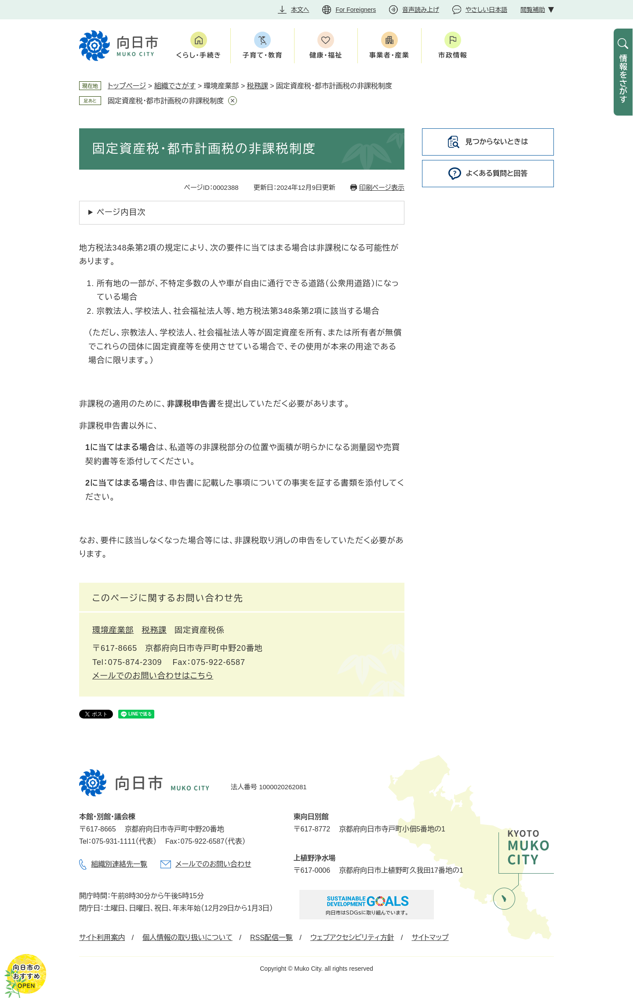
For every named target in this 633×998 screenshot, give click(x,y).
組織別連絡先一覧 (119, 864)
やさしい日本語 (486, 9)
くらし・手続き (199, 55)
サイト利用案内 (102, 937)
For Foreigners (355, 9)
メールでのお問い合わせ (213, 864)
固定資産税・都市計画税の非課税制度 (166, 101)
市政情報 (452, 55)
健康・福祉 (325, 55)
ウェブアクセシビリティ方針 (352, 937)
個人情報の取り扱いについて (187, 937)
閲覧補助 (532, 9)
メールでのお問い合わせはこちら (152, 675)
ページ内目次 (121, 212)
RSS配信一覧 (271, 937)
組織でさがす (175, 86)
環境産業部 (113, 630)
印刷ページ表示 (381, 187)
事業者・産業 (389, 55)
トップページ (127, 86)
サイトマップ (429, 937)
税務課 (257, 86)
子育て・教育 (262, 55)
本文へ (300, 9)
